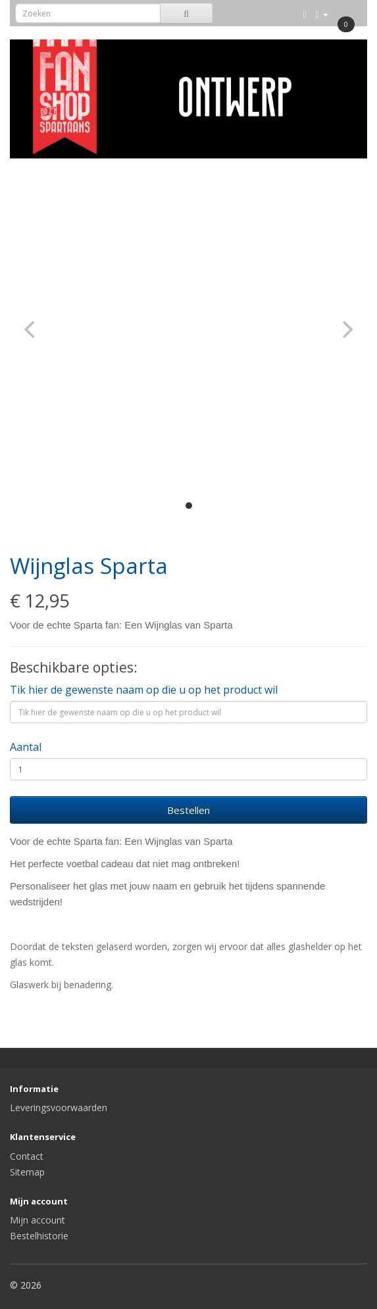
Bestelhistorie (39, 1235)
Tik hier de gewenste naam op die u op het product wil (144, 689)
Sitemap (27, 1172)
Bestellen (188, 810)
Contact (26, 1156)
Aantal (25, 747)
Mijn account (37, 1220)
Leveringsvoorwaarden (58, 1107)
